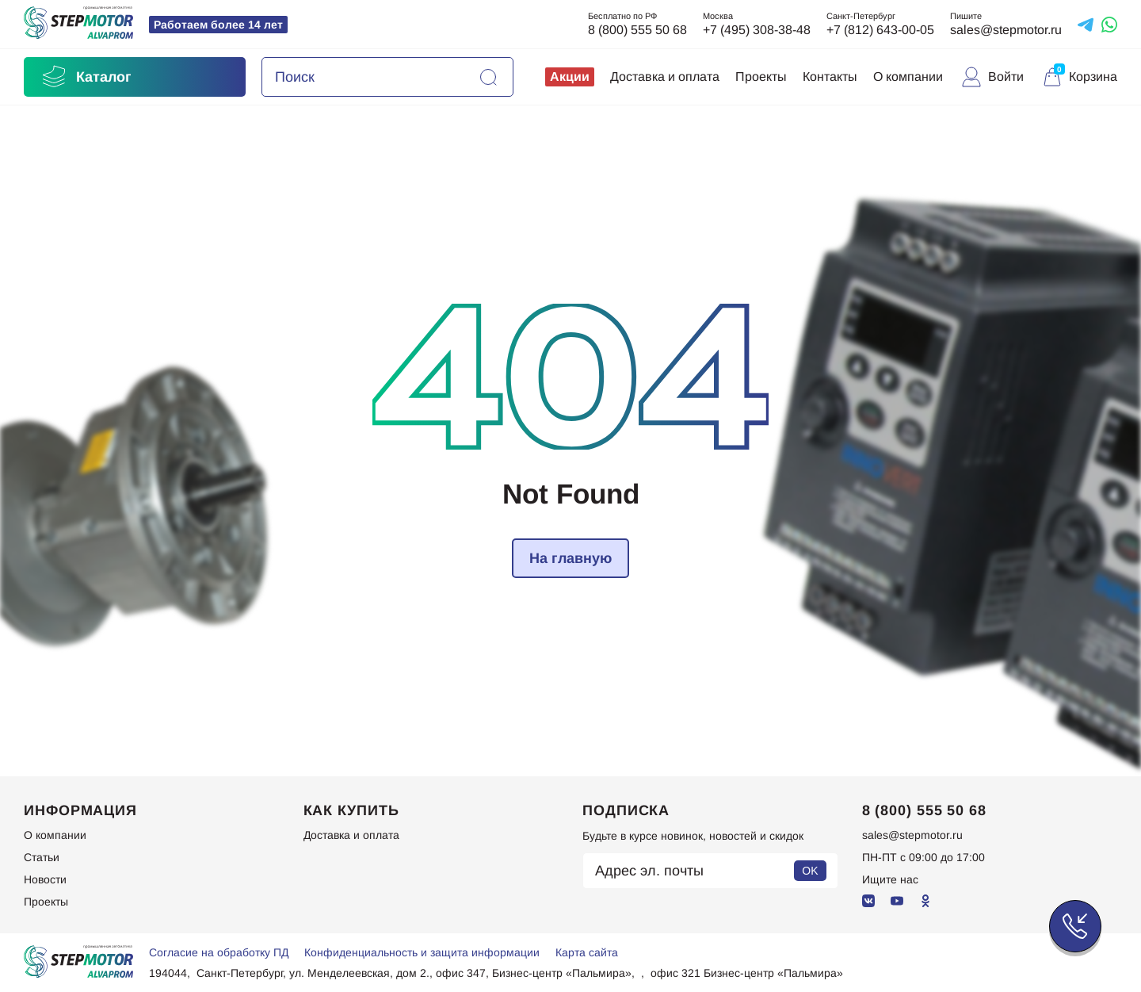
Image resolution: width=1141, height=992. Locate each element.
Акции (570, 76)
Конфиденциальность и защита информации (422, 952)
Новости (45, 879)
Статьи (41, 857)
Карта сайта (586, 952)
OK (810, 870)
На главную (570, 558)
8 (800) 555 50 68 (637, 29)
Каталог (86, 77)
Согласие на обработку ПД (218, 952)
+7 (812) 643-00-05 (880, 29)
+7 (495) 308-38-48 (757, 29)
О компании (908, 76)
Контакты (830, 76)
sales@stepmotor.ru (1006, 29)
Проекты (761, 76)
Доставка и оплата (664, 76)
